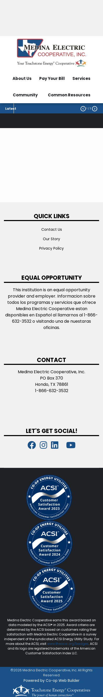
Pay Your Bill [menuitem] (52, 78)
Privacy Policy (51, 248)
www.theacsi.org (60, 643)
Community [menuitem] (25, 95)
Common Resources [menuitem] (69, 95)
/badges (81, 643)
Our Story (51, 239)
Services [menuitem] (81, 78)
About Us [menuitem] (22, 78)
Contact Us (51, 229)
